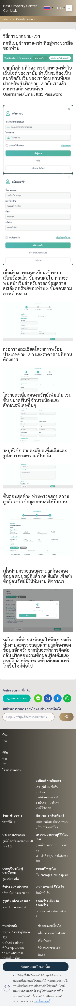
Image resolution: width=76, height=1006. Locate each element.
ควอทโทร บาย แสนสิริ (14, 907)
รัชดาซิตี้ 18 (9, 821)
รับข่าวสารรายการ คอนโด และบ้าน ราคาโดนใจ (31, 709)
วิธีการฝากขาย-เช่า (49, 947)
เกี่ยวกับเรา (44, 940)
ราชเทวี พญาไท (46, 868)
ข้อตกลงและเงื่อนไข (49, 926)
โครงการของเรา (11, 770)
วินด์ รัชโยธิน (43, 893)
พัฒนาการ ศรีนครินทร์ (50, 815)
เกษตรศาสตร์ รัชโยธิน (50, 886)
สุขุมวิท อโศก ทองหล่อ (16, 901)
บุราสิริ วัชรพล (43, 807)
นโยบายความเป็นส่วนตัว (52, 933)
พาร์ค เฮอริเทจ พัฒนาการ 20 (52, 821)
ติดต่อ (41, 955)
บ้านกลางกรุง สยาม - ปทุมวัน (52, 875)
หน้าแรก (6, 19)
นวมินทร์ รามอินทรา (48, 780)
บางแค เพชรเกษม (14, 834)
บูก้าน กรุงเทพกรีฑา (47, 827)
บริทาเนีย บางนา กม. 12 (15, 893)
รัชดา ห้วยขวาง (12, 815)
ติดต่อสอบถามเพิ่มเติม (16, 690)
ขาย (4, 741)
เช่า (4, 746)
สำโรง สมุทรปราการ (15, 886)
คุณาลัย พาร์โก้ (10, 879)
